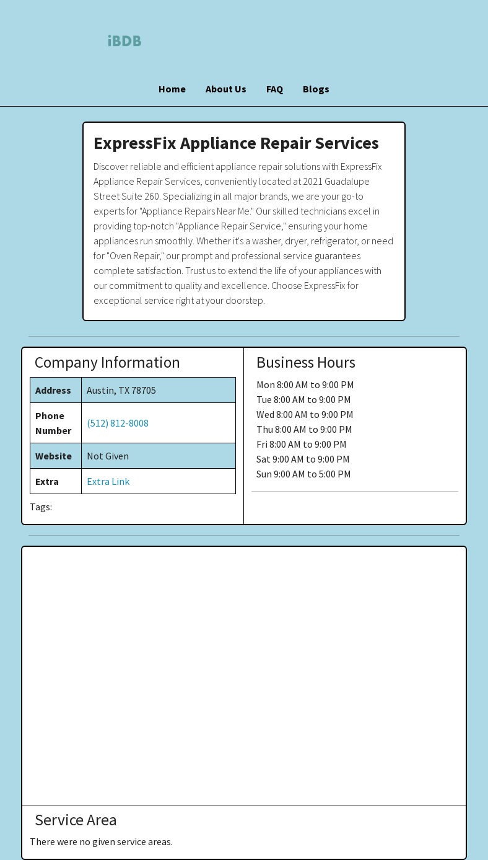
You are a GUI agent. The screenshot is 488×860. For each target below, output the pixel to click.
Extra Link (108, 481)
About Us (226, 88)
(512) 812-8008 (118, 423)
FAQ (274, 88)
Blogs (316, 88)
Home (172, 88)
